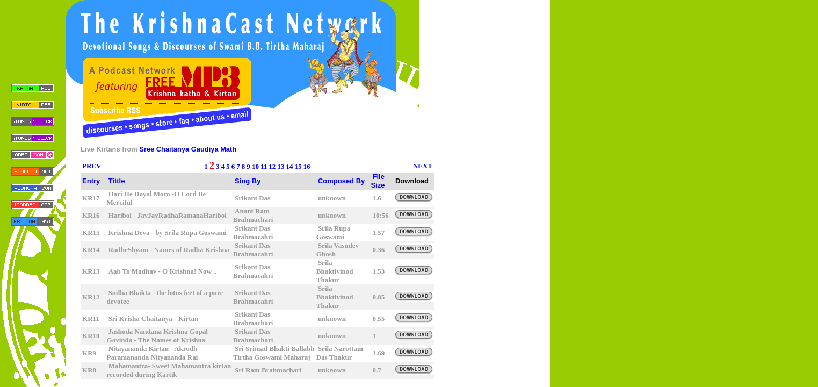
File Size (378, 181)
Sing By (247, 181)
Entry (91, 181)
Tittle (116, 181)
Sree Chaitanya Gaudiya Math (187, 149)
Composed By (341, 181)
